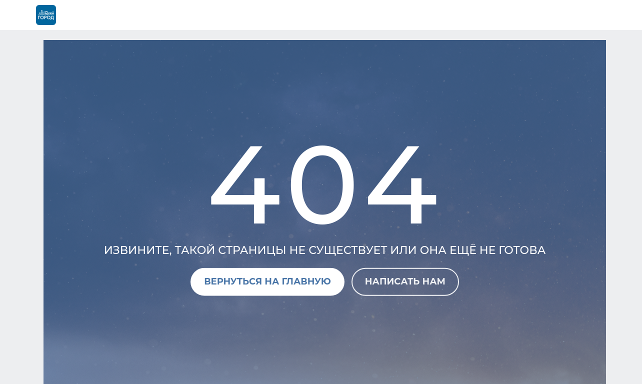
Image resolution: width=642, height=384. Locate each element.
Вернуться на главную (267, 281)
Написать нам (405, 281)
